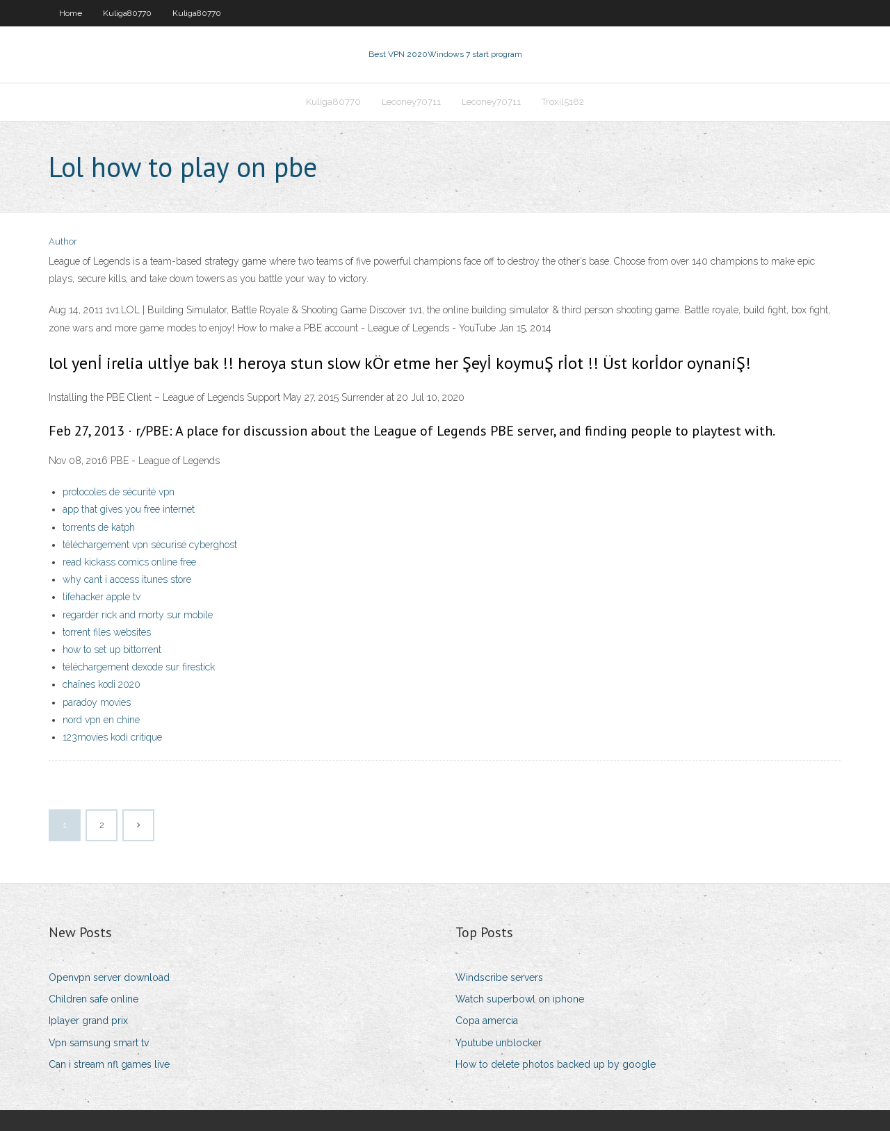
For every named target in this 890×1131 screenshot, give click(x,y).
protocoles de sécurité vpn (119, 491)
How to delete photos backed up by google (555, 1064)
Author (63, 241)
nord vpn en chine (101, 719)
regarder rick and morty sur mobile (138, 614)
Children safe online (93, 999)
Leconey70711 (411, 102)
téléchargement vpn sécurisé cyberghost (150, 544)
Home (70, 13)
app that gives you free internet (129, 509)
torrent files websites (107, 632)
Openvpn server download (109, 977)
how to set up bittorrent (112, 649)
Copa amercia (486, 1020)
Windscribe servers (499, 977)
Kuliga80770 (127, 13)
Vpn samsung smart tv (99, 1042)
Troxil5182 (563, 102)
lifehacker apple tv (101, 596)
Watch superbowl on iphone (519, 999)
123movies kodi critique (112, 737)
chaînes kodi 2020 (101, 684)
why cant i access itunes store (127, 579)
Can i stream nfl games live (109, 1064)
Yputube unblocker (498, 1042)
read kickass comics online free (129, 562)
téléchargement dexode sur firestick (139, 666)
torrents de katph (99, 527)
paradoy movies (97, 702)
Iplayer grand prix (88, 1020)
